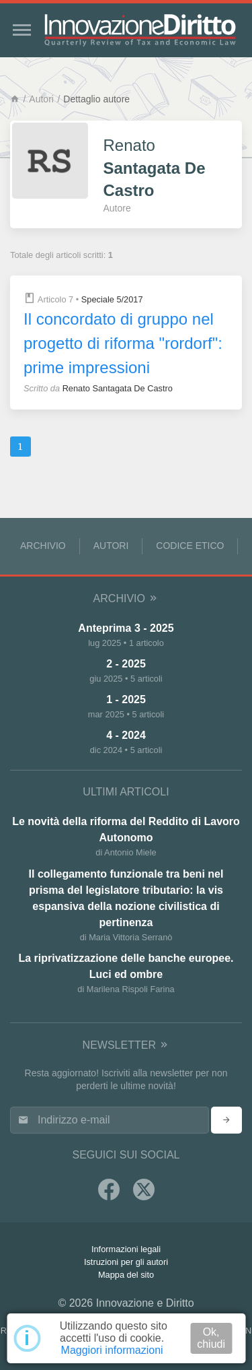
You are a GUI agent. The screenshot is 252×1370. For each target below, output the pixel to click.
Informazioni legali (126, 1249)
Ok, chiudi (211, 1338)
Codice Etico (190, 545)
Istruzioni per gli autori (126, 1262)
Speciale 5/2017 (112, 299)
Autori (41, 99)
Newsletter (126, 1045)
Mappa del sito (126, 1275)
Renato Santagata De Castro (117, 388)
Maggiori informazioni (112, 1350)
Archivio (43, 545)
